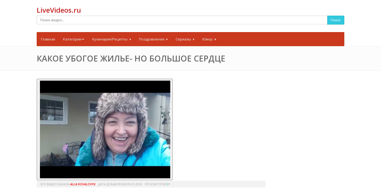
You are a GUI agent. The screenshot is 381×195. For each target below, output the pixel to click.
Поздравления (153, 39)
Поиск (336, 20)
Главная (48, 39)
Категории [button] (73, 39)
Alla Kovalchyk (83, 184)
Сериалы (185, 39)
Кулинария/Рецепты (111, 39)
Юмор (209, 39)
